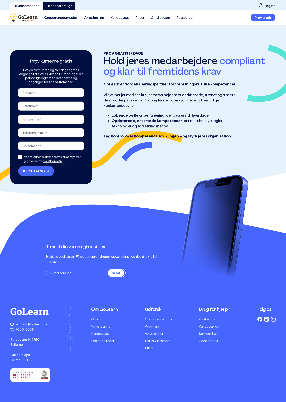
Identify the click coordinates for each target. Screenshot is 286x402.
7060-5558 (24, 329)
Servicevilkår (208, 333)
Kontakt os (207, 319)
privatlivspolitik (52, 175)
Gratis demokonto (158, 319)
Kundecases (100, 333)
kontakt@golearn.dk (31, 324)
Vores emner (154, 333)
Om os (96, 319)
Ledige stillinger (102, 341)
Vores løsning (100, 326)
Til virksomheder (26, 6)
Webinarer (152, 326)
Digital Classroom (157, 341)
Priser (149, 348)
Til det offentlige (59, 6)
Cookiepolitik (208, 341)
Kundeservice (209, 326)
